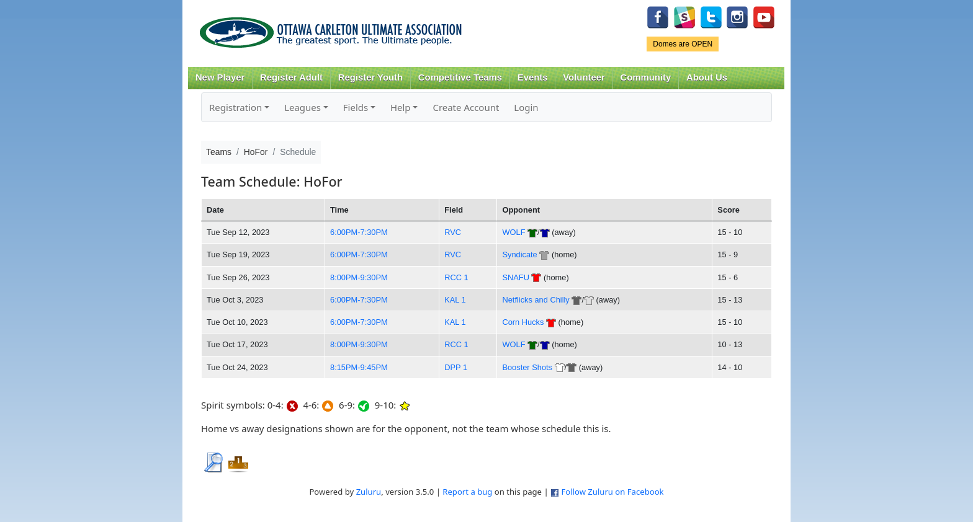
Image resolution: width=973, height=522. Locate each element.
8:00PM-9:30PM (359, 277)
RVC (452, 232)
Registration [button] (235, 107)
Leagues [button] (302, 107)
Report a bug (467, 491)
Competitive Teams (460, 77)
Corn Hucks (523, 322)
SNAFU (515, 277)
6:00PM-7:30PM (359, 232)
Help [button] (400, 107)
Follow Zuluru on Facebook (612, 491)
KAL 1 (454, 299)
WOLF (513, 232)
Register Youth (370, 77)
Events (533, 77)
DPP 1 (455, 367)
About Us (706, 77)
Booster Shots (527, 367)
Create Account (466, 107)
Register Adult (291, 77)
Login (526, 107)
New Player (219, 77)
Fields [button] (355, 107)
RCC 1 (456, 277)
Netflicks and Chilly (535, 299)
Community (646, 77)
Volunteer (583, 77)
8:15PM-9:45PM (359, 367)
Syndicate (519, 254)
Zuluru (369, 491)
